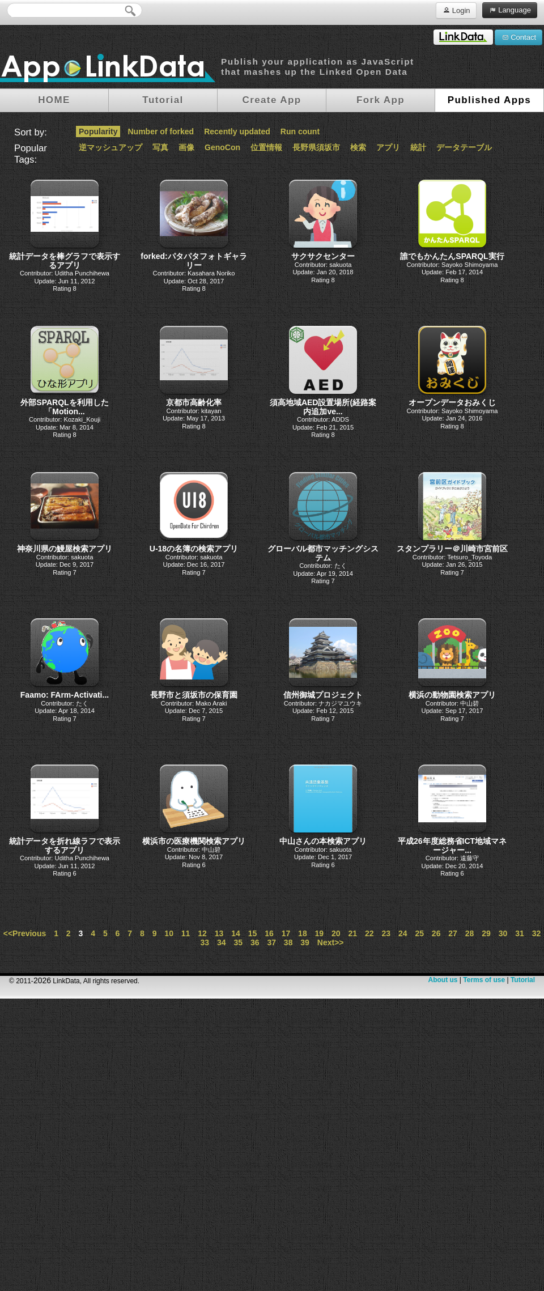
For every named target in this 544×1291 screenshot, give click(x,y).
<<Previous (24, 933)
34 (221, 942)
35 (238, 942)
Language (509, 9)
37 (271, 942)
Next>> (330, 942)
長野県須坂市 (316, 147)
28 (469, 933)
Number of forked (161, 131)
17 (286, 933)
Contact (518, 36)
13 (219, 933)
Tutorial (523, 980)
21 (353, 933)
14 (235, 933)
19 (319, 933)
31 (519, 933)
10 (168, 933)
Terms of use (484, 980)
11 (185, 933)
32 (536, 933)
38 (288, 942)
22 (369, 933)
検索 (358, 147)
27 (452, 933)
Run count (300, 131)
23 (385, 933)
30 (503, 933)
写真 (160, 147)
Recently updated (237, 131)
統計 (418, 147)
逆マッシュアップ (110, 147)
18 (302, 933)
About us (442, 980)
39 (304, 942)
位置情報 (266, 147)
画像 (186, 147)
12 (202, 933)
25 (419, 933)
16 (269, 933)
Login (456, 10)
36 (255, 942)
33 (205, 942)
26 (436, 933)
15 (252, 933)
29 (486, 933)
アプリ (388, 147)
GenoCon (222, 147)
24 (402, 933)
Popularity (98, 131)
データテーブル (464, 147)
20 (336, 933)
